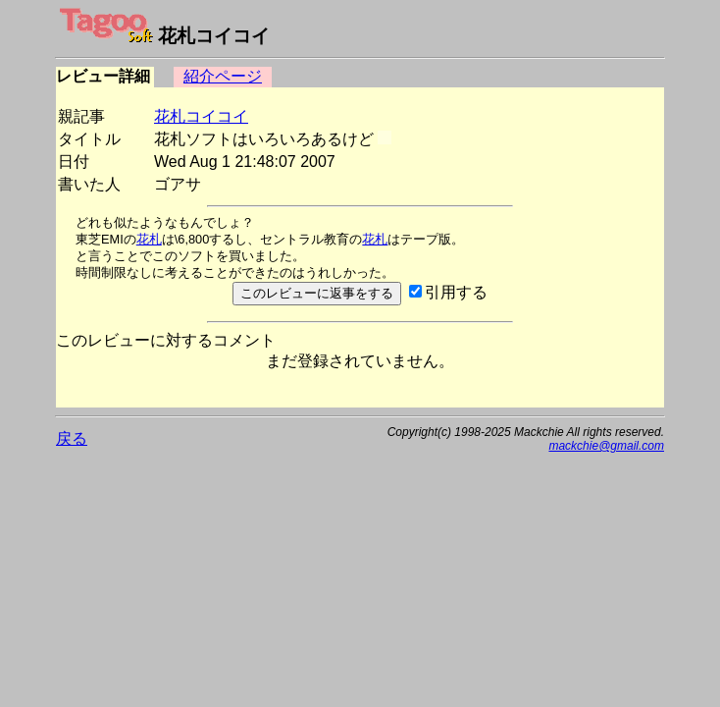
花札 (149, 239)
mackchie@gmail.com (606, 446)
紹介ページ (222, 76)
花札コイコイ (201, 116)
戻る (71, 438)
